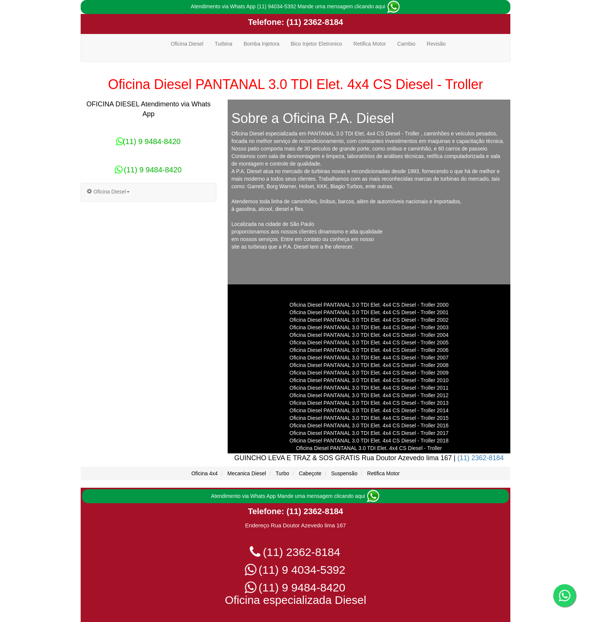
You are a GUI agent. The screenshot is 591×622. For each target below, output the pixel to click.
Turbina (223, 44)
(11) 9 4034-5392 (296, 570)
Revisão (436, 44)
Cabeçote (310, 473)
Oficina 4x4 (204, 473)
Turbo (282, 473)
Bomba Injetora (261, 44)
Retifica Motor (369, 44)
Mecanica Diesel (246, 473)
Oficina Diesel (187, 44)
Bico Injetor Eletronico (316, 44)
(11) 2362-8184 (313, 22)
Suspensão (344, 473)
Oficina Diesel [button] (108, 192)
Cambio (406, 44)
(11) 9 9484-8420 (148, 141)
